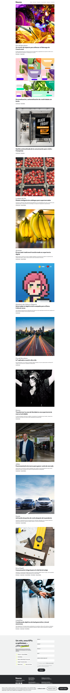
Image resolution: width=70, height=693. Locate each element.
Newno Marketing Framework (24, 659)
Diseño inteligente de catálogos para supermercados (33, 200)
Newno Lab (20, 665)
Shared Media (38, 574)
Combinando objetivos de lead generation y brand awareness (32, 623)
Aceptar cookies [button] (63, 688)
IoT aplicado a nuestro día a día (26, 360)
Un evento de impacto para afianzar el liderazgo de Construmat (33, 48)
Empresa (38, 648)
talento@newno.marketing (46, 678)
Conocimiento (43, 2)
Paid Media (23, 103)
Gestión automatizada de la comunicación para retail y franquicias (34, 150)
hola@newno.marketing (20, 680)
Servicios (34, 2)
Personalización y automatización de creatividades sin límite (34, 100)
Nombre (38, 639)
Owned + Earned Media (23, 654)
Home (31, 2)
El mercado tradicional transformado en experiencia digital (33, 253)
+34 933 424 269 (19, 681)
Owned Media (23, 205)
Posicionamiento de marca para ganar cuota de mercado (34, 466)
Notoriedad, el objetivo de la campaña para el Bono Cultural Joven (33, 307)
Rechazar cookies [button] (52, 688)
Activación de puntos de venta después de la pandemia (34, 518)
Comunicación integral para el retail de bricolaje (32, 570)
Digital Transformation (23, 662)
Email (38, 653)
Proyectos (38, 2)
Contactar (53, 2)
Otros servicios (21, 667)
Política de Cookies (27, 690)
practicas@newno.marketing (46, 683)
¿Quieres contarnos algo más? (42, 658)
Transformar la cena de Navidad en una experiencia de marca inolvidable (34, 413)
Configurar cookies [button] (41, 688)
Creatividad (22, 54)
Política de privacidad (49, 663)
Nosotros (48, 2)
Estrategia (17, 54)
